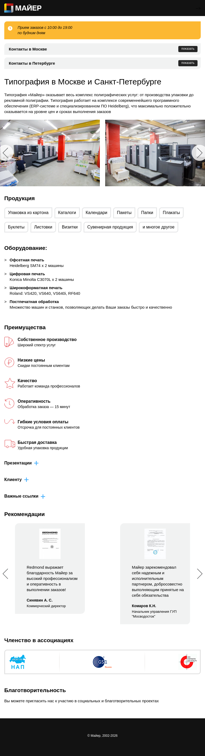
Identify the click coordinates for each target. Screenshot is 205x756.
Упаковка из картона (28, 212)
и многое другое (158, 227)
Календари (96, 212)
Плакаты (171, 212)
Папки (147, 212)
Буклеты (16, 227)
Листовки (43, 227)
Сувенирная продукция (110, 227)
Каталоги (67, 212)
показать (188, 49)
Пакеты (124, 212)
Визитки (70, 227)
